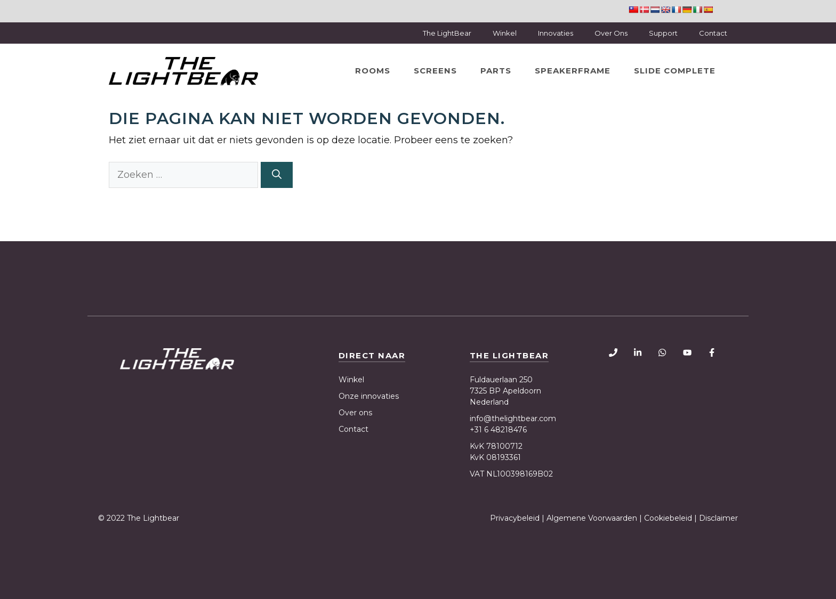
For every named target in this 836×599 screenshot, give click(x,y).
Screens (435, 70)
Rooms (372, 70)
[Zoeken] (277, 175)
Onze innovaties (369, 396)
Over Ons (611, 33)
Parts (495, 70)
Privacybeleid (516, 518)
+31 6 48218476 (498, 429)
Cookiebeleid (668, 518)
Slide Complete (675, 70)
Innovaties (555, 33)
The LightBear (447, 33)
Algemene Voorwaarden (591, 518)
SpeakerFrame (572, 70)
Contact (713, 33)
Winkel (505, 33)
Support (663, 33)
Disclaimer (718, 518)
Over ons (355, 412)
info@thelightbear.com (513, 418)
